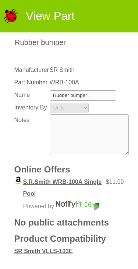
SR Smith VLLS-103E (43, 259)
